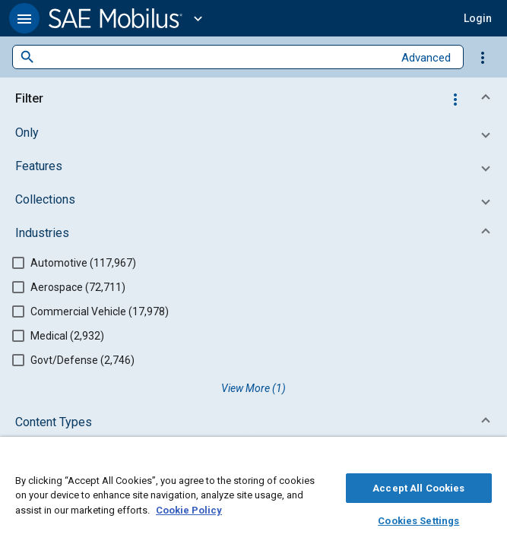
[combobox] (214, 57)
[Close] (487, 460)
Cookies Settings (418, 518)
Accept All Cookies (418, 486)
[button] (24, 18)
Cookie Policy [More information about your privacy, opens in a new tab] (189, 508)
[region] (253, 495)
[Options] (482, 57)
